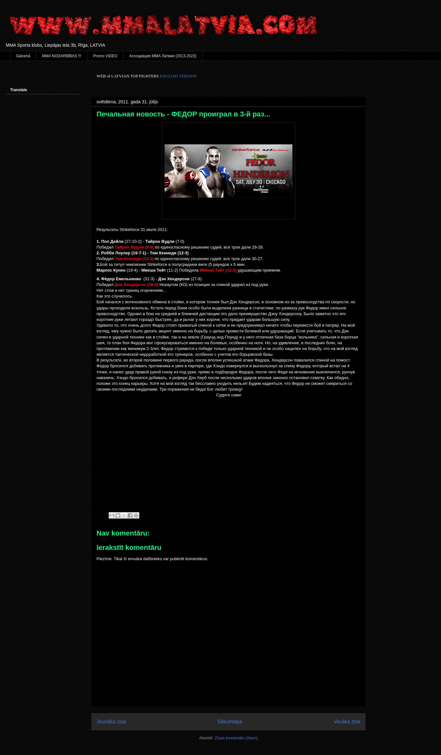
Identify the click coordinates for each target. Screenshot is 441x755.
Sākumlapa (229, 721)
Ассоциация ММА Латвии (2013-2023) (162, 56)
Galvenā (23, 56)
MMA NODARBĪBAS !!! (61, 56)
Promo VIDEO (105, 56)
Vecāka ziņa (347, 721)
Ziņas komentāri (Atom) (236, 737)
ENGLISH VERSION (178, 76)
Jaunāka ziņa (111, 721)
